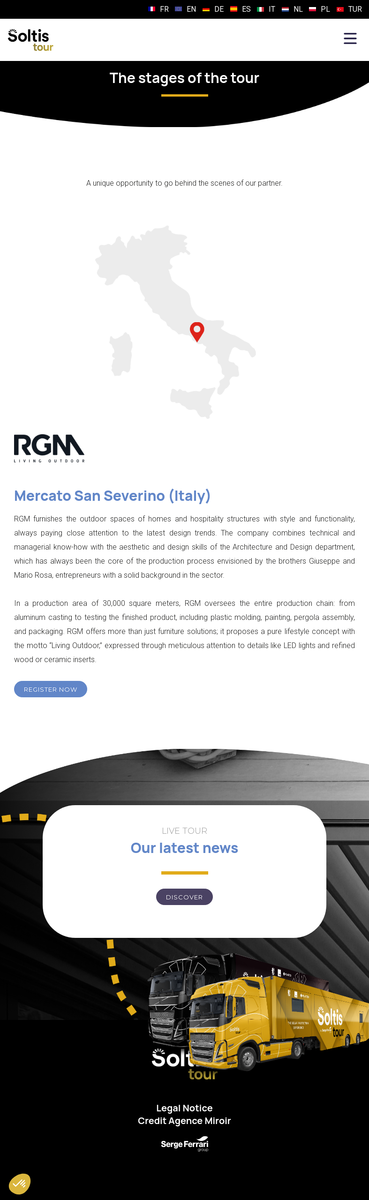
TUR (355, 9)
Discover (184, 897)
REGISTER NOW (50, 689)
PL (325, 9)
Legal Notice (184, 1108)
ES (246, 9)
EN (191, 9)
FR (164, 9)
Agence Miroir (199, 1120)
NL (298, 9)
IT (272, 9)
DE (219, 9)
